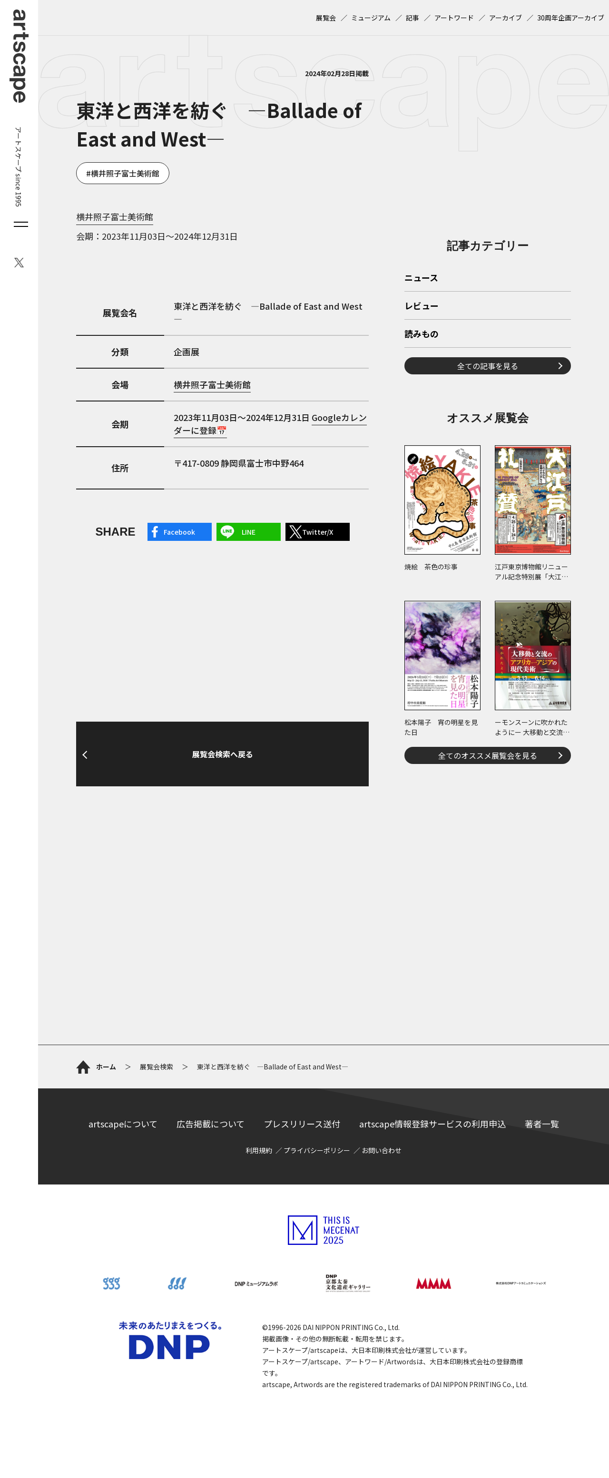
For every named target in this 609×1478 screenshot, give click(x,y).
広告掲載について (211, 1123)
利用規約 (259, 1150)
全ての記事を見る (487, 366)
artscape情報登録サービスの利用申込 (432, 1123)
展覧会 (326, 17)
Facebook (179, 532)
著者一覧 (542, 1123)
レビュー (421, 306)
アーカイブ (505, 17)
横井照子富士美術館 (125, 173)
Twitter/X (317, 532)
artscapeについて (122, 1123)
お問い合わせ (382, 1150)
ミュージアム (371, 17)
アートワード (454, 17)
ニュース (421, 278)
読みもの (421, 334)
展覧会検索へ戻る (222, 754)
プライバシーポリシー (317, 1150)
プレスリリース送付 (302, 1123)
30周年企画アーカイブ (570, 17)
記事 (412, 17)
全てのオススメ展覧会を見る (487, 755)
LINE (248, 532)
